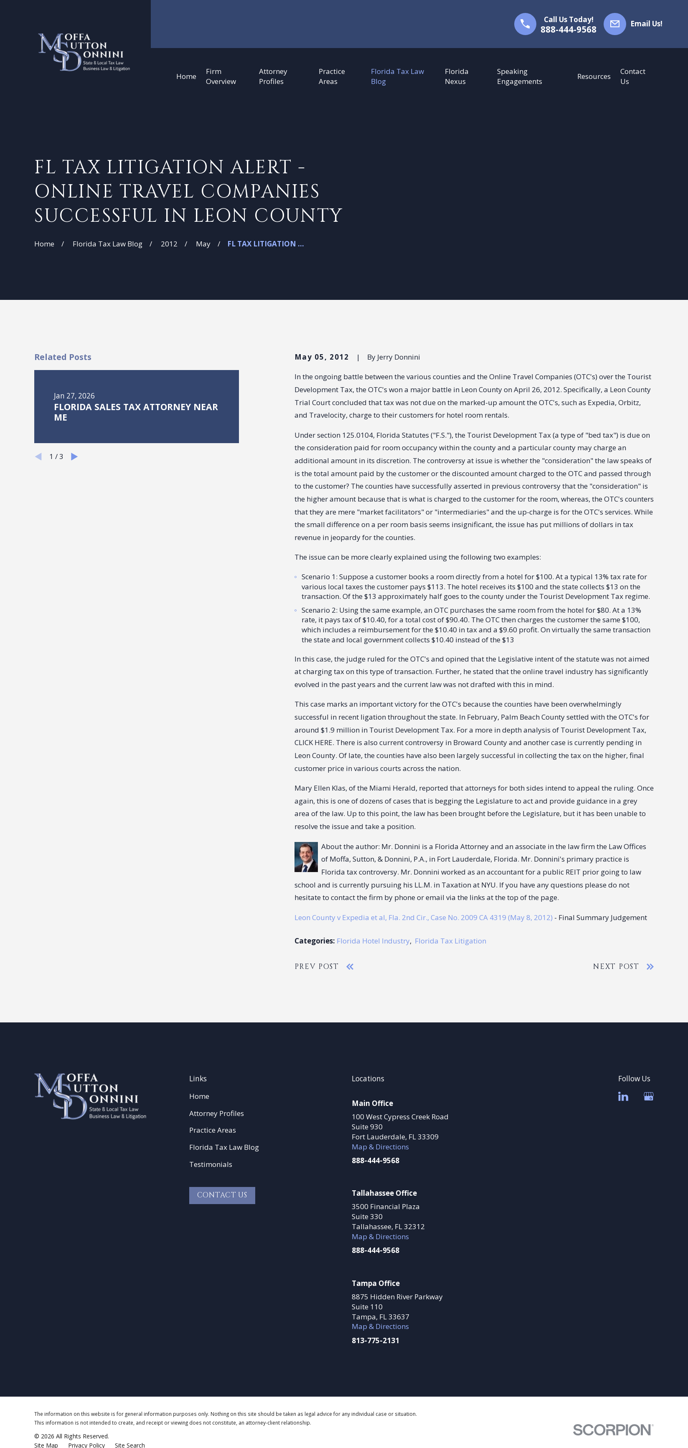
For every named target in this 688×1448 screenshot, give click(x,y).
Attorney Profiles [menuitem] (273, 76)
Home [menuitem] (186, 76)
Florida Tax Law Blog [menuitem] (397, 76)
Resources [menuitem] (594, 76)
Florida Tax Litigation (450, 941)
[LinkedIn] (623, 1096)
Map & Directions (380, 1146)
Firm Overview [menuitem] (221, 76)
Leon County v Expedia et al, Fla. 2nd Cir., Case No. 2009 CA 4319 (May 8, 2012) (423, 917)
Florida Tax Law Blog (224, 1147)
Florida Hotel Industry (373, 941)
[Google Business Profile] (649, 1096)
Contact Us (222, 1195)
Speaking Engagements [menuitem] (519, 76)
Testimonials (210, 1164)
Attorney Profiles (216, 1113)
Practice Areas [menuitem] (332, 76)
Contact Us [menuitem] (632, 76)
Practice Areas (212, 1130)
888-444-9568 (569, 29)
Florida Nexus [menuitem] (457, 76)
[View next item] (75, 457)
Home (199, 1096)
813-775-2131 (375, 1340)
